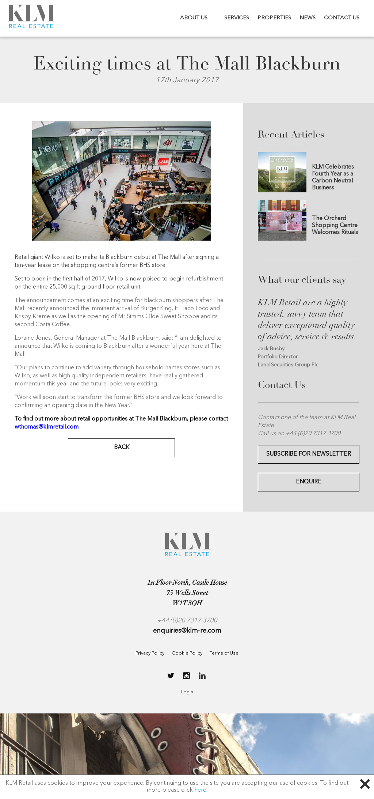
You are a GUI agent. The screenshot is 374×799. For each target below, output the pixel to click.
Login (187, 692)
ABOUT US (193, 18)
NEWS (307, 18)
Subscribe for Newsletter (308, 454)
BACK (121, 448)
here (200, 790)
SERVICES (236, 18)
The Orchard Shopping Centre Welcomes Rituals (335, 225)
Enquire (308, 482)
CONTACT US (341, 18)
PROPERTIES (274, 18)
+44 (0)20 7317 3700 (187, 620)
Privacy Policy (150, 653)
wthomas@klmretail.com (47, 427)
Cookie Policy (187, 653)
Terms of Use (224, 653)
